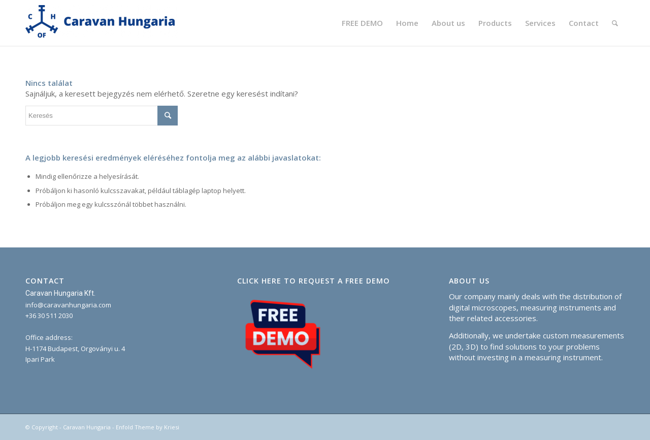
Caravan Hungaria (87, 427)
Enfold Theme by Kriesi (147, 427)
